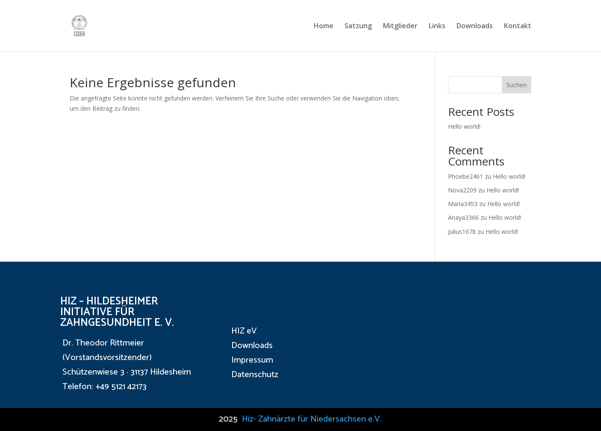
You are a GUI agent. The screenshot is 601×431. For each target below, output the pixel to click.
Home (323, 26)
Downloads (475, 26)
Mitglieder (400, 26)
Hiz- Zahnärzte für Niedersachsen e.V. (312, 419)
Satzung (358, 26)
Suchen (517, 85)
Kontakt (517, 26)
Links (437, 26)
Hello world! (464, 126)
